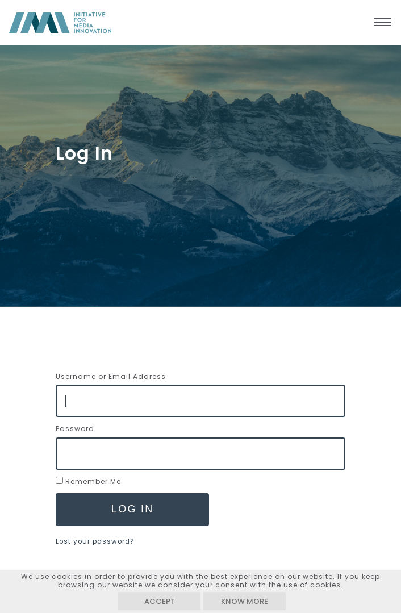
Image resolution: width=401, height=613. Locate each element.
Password (75, 428)
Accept (159, 601)
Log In (132, 509)
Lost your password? (95, 541)
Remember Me (93, 481)
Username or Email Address (111, 376)
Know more (244, 601)
